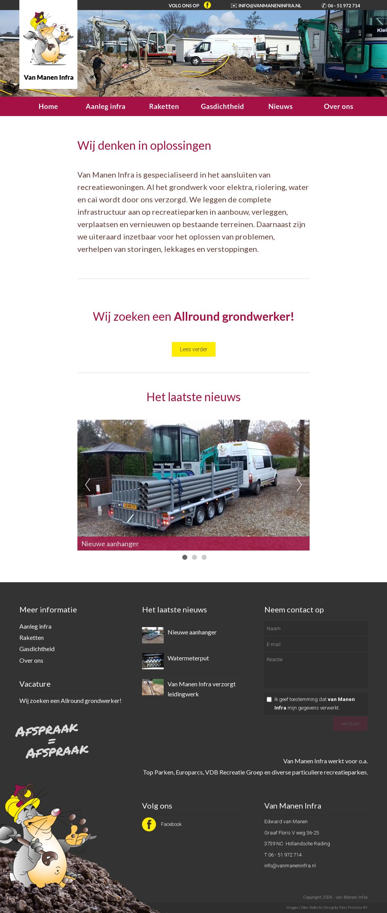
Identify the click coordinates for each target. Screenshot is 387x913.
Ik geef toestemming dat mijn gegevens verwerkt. (314, 703)
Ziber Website (311, 908)
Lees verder (193, 349)
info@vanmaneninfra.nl (290, 866)
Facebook (162, 824)
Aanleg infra (35, 626)
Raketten (31, 637)
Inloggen (292, 908)
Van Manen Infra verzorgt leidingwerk (202, 689)
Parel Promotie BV (353, 908)
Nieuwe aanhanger (192, 632)
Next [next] (299, 485)
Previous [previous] (87, 485)
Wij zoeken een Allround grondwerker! (70, 700)
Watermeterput (188, 658)
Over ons (31, 660)
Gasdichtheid (37, 648)
